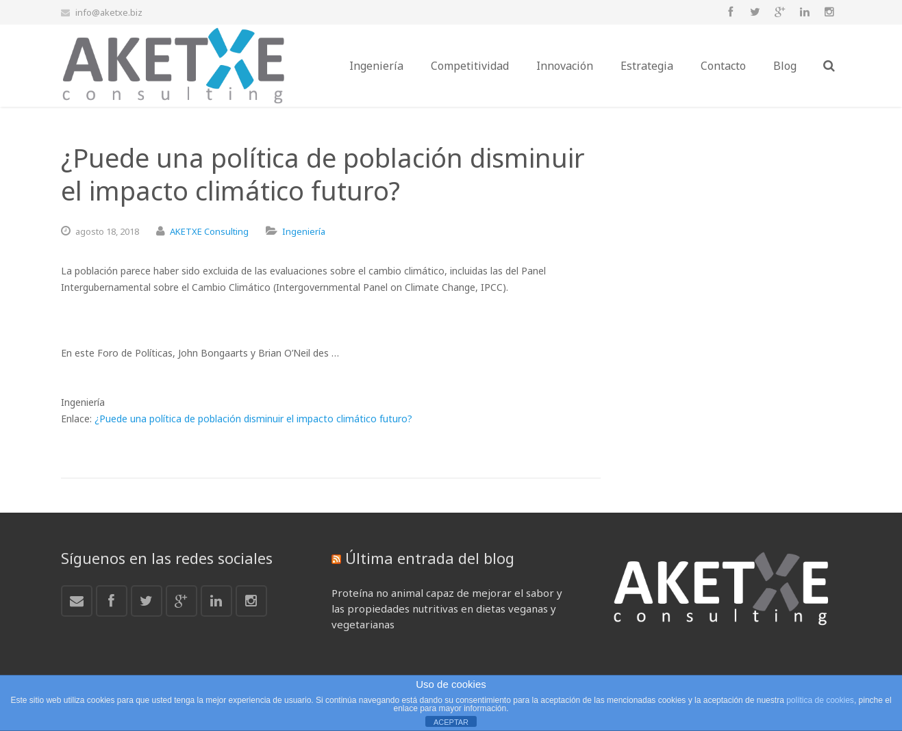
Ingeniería (303, 231)
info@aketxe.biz (108, 12)
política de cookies (820, 700)
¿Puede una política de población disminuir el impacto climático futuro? (253, 418)
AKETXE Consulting (209, 231)
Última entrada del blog (429, 558)
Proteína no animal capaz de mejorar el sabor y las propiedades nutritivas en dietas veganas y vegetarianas (446, 608)
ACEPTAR (451, 722)
